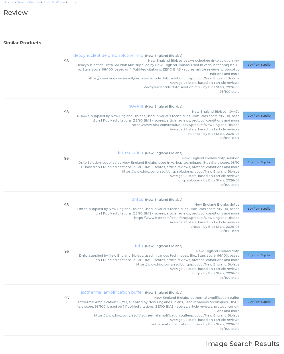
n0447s (135, 106)
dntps (137, 199)
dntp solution (129, 152)
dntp (138, 245)
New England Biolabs (163, 56)
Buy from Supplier (259, 64)
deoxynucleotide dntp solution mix (108, 55)
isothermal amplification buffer (112, 292)
